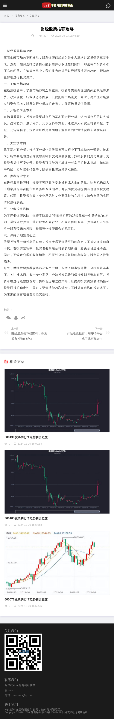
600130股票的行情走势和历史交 (25, 437)
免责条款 (70, 712)
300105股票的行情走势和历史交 (25, 518)
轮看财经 (36, 712)
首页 (6, 15)
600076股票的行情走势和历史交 (25, 599)
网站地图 (82, 712)
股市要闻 (20, 15)
